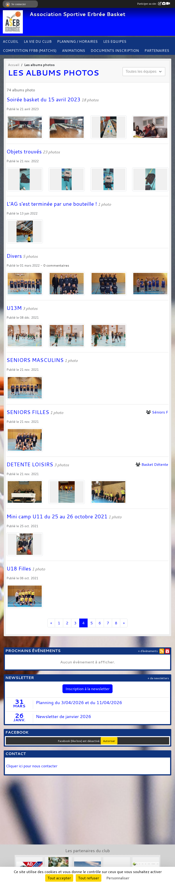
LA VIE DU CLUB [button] (37, 41)
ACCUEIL (10, 41)
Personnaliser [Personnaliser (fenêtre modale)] (117, 878)
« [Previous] (51, 623)
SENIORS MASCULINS (35, 360)
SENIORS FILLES (28, 412)
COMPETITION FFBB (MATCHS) (29, 50)
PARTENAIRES (156, 50)
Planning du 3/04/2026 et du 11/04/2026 (79, 702)
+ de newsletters (158, 678)
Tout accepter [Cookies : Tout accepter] (59, 878)
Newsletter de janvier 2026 (63, 716)
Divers (14, 255)
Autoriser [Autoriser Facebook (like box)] (109, 741)
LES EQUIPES (114, 41)
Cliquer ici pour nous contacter (32, 765)
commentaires (57, 266)
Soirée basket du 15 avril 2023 (43, 99)
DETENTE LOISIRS (30, 464)
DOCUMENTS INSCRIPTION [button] (115, 50)
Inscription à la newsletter (87, 688)
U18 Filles (19, 568)
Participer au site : (153, 3)
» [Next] (124, 623)
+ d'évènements (148, 651)
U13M (14, 308)
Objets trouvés (24, 151)
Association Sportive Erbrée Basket (77, 14)
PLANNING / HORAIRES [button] (77, 41)
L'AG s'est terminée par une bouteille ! (52, 203)
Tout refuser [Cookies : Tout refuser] (88, 878)
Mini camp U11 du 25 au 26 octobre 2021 (57, 516)
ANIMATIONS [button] (73, 50)
